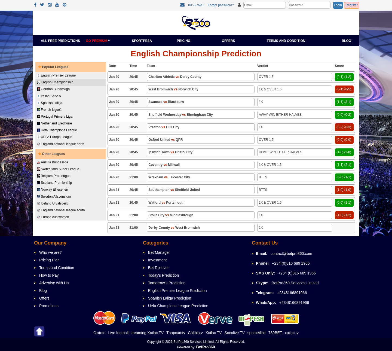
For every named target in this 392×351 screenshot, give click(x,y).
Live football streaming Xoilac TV (136, 333)
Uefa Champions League (57, 130)
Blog (346, 41)
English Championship (55, 82)
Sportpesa (142, 41)
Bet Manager (159, 252)
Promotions (49, 306)
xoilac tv (292, 333)
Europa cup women (53, 217)
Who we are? (50, 252)
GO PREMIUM (98, 41)
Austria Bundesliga (52, 162)
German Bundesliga (53, 89)
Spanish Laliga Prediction (169, 298)
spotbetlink (256, 333)
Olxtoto (99, 333)
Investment (157, 260)
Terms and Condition (286, 41)
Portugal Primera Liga (54, 116)
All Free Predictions (60, 41)
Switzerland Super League (58, 169)
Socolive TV (234, 333)
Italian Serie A (49, 96)
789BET (275, 333)
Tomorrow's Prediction (166, 283)
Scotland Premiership (54, 183)
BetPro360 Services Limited (295, 283)
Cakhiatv (195, 333)
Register (351, 5)
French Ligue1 (49, 110)
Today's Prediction (163, 275)
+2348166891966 (292, 293)
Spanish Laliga (49, 103)
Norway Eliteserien (52, 189)
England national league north (60, 144)
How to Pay (49, 275)
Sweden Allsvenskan (54, 197)
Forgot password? (221, 5)
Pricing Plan (49, 260)
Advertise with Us (54, 283)
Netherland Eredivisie (54, 123)
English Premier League (56, 75)
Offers (228, 41)
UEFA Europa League (54, 137)
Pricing (183, 41)
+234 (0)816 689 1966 (291, 263)
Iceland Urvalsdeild (52, 203)
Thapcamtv (175, 333)
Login (338, 5)
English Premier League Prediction (177, 290)
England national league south (61, 210)
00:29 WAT (196, 5)
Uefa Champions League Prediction (178, 306)
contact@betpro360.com (291, 253)
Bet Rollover (158, 267)
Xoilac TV (214, 333)
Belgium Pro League (54, 176)
